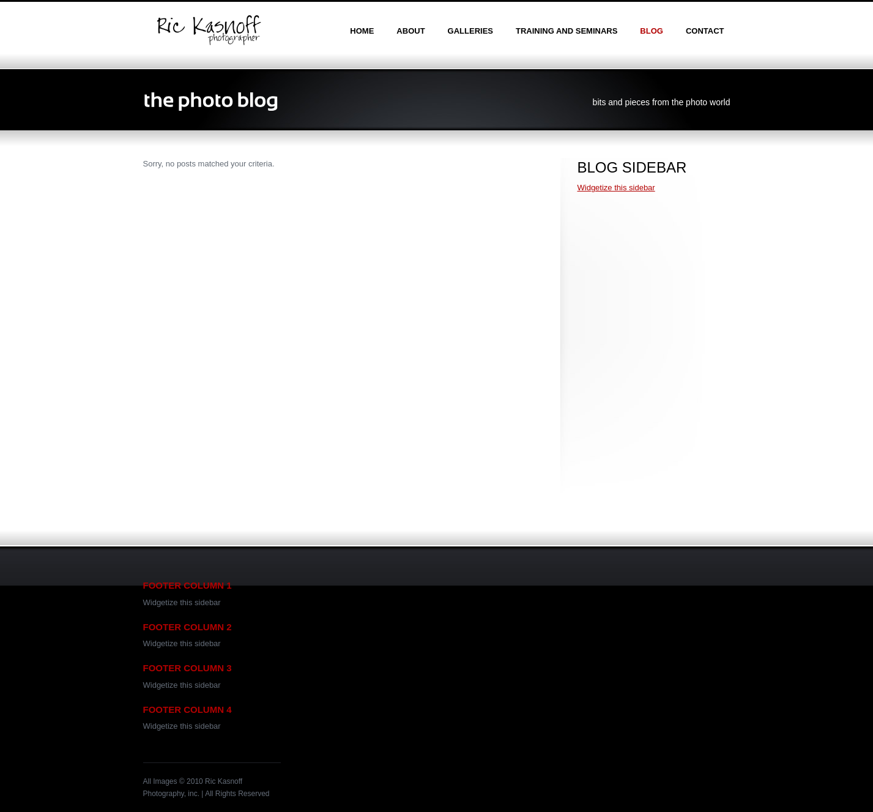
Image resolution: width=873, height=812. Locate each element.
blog (651, 30)
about (410, 30)
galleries (470, 30)
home (362, 30)
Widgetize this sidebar (616, 187)
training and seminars (566, 30)
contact (705, 30)
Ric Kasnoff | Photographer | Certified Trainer (208, 30)
